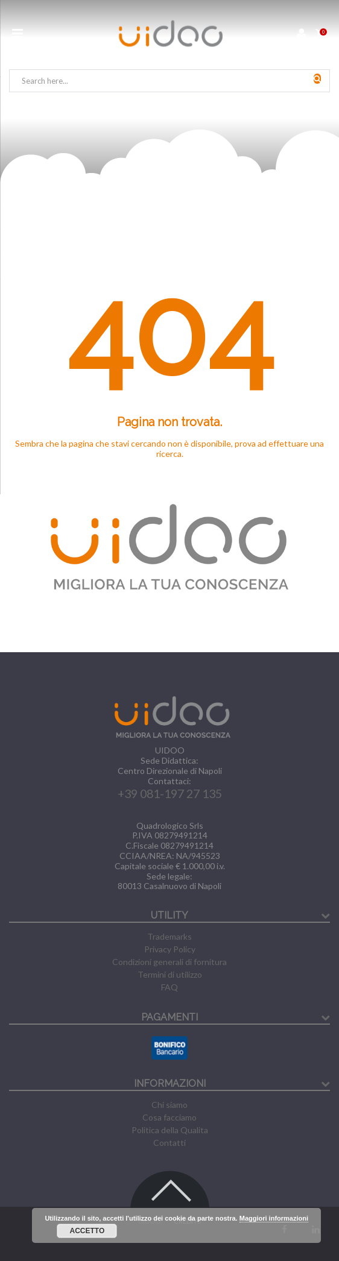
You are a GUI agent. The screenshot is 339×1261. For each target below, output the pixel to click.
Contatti (169, 1142)
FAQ (169, 987)
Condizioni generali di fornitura (169, 962)
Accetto (87, 1231)
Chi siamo (169, 1104)
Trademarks (169, 936)
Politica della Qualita (169, 1130)
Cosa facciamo (169, 1117)
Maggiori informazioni (273, 1218)
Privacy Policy (169, 949)
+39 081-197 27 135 (170, 793)
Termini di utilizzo (170, 974)
